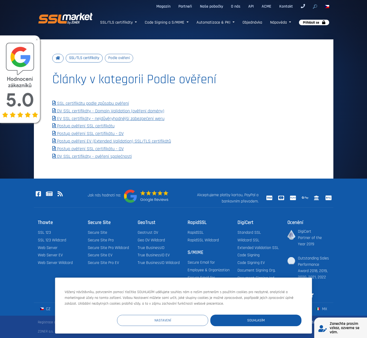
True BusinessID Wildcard (159, 263)
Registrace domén (51, 322)
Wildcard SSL (248, 240)
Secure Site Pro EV (103, 263)
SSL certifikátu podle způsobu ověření (90, 104)
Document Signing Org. (256, 270)
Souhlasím (270, 320)
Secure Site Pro (101, 240)
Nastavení (204, 320)
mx (321, 309)
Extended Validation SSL (258, 248)
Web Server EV (50, 255)
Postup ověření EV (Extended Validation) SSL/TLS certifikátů (111, 141)
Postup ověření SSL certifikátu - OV (88, 149)
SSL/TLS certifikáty (117, 22)
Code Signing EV (251, 263)
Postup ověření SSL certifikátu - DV (88, 134)
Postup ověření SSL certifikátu (83, 126)
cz (45, 309)
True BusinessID (151, 248)
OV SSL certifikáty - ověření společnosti (92, 156)
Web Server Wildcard (55, 263)
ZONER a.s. (46, 331)
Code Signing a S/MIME (165, 22)
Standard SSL (249, 233)
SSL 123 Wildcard (52, 240)
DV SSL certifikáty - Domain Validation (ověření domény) (108, 111)
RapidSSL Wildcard (203, 240)
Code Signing (248, 255)
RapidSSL (196, 233)
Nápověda (279, 22)
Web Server (48, 248)
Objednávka (252, 22)
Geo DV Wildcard (151, 240)
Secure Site (97, 233)
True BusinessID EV (154, 255)
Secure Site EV (100, 255)
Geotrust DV (148, 233)
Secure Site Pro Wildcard (108, 248)
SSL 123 (44, 233)
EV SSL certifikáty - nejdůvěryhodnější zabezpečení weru (108, 119)
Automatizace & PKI (214, 22)
